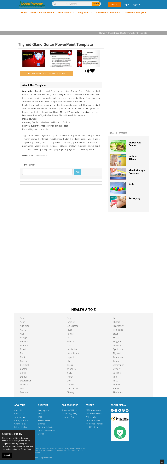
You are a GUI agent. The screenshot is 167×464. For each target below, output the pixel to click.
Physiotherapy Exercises (137, 172)
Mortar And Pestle (135, 144)
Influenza (71, 368)
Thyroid (117, 353)
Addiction (25, 325)
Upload (114, 4)
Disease (24, 392)
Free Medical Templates (107, 12)
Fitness (69, 333)
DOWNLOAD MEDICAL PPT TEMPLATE (46, 73)
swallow (72, 146)
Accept (7, 455)
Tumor (116, 361)
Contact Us (19, 413)
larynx (91, 149)
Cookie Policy (20, 423)
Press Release (44, 420)
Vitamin (117, 384)
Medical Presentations (41, 12)
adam (67, 139)
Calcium (24, 357)
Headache (71, 349)
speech (28, 142)
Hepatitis (70, 357)
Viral (115, 376)
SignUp (136, 4)
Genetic (70, 341)
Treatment (118, 357)
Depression (26, 380)
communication (65, 135)
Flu (67, 337)
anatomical (92, 142)
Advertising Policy (69, 413)
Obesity (70, 392)
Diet (22, 388)
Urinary (116, 368)
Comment (29, 164)
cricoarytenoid (34, 135)
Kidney (69, 376)
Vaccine (117, 372)
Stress (116, 337)
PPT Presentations (93, 410)
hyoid (54, 135)
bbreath (96, 135)
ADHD (23, 329)
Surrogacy (134, 198)
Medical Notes (65, 12)
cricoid (58, 142)
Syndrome (118, 349)
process (27, 149)
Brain (22, 353)
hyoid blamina (56, 139)
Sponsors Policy (69, 417)
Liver (68, 380)
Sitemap (41, 423)
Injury (69, 372)
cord (50, 142)
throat (77, 135)
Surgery (117, 341)
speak (83, 139)
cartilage (53, 149)
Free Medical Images (134, 12)
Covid (23, 372)
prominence (27, 146)
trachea (36, 149)
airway (44, 149)
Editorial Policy (20, 427)
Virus (115, 380)
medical (75, 139)
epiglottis (63, 149)
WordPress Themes (94, 423)
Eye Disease (72, 325)
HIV (68, 361)
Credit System (92, 427)
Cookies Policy (12, 433)
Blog (40, 413)
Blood (23, 349)
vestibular (86, 135)
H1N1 (69, 345)
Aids (22, 333)
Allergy (23, 337)
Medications (72, 388)
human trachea (30, 139)
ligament (46, 135)
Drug (68, 318)
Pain (115, 318)
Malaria (70, 384)
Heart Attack (72, 353)
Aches (23, 318)
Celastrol (24, 365)
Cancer (23, 361)
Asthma (24, 345)
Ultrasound (118, 365)
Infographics (84, 12)
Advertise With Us (69, 410)
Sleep (115, 333)
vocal (37, 146)
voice (90, 139)
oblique (63, 146)
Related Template (118, 132)
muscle (45, 146)
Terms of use (20, 417)
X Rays (116, 388)
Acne (22, 321)
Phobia (116, 321)
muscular (82, 146)
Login (126, 4)
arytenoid (44, 139)
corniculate (82, 149)
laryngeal (54, 146)
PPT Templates (92, 417)
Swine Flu (117, 345)
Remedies (118, 329)
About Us (18, 410)
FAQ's (40, 417)
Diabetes (24, 384)
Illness (69, 365)
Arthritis (24, 341)
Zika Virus (118, 392)
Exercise (70, 321)
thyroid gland (94, 146)
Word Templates (93, 420)
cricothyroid (39, 142)
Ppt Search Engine (46, 427)
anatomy (68, 142)
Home (23, 12)
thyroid (72, 149)
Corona (23, 368)
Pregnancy (118, 325)
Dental (23, 376)
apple (97, 139)
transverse (79, 142)
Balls (131, 184)
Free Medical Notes (94, 413)
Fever (69, 329)
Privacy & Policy (21, 420)
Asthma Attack (133, 158)
